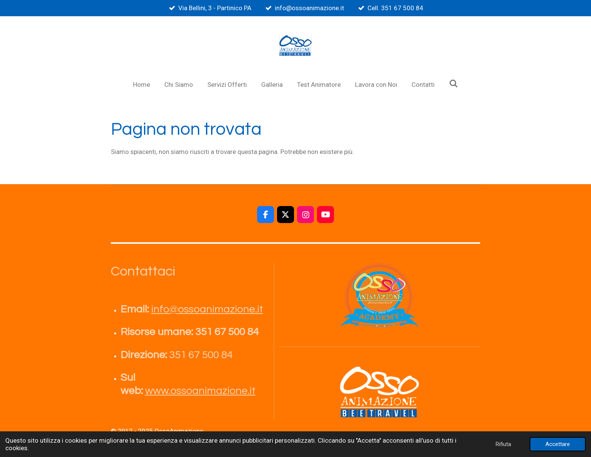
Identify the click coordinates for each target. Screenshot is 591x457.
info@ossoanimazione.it (207, 309)
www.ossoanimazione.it (200, 390)
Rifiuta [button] (503, 444)
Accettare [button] (557, 444)
